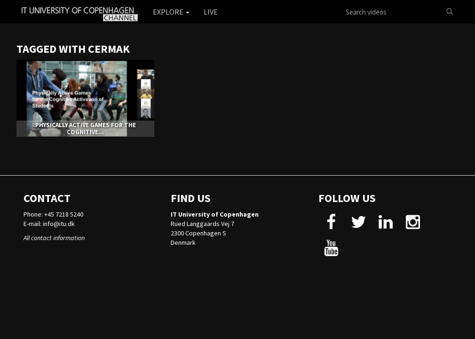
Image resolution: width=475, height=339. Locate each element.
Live (211, 11)
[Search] (450, 11)
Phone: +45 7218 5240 (53, 214)
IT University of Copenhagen (215, 214)
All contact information (54, 238)
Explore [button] (171, 11)
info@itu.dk (59, 223)
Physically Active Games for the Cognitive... (85, 128)
